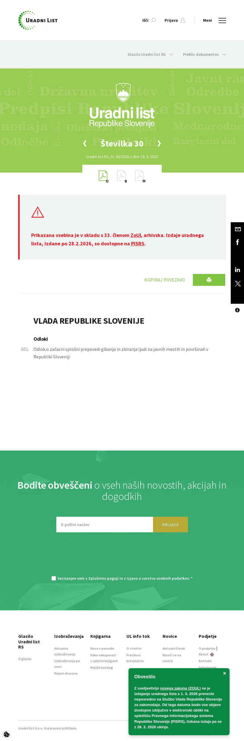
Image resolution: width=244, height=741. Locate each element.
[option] (122, 143)
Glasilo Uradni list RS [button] (150, 54)
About (206, 654)
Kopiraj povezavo (164, 280)
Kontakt (205, 661)
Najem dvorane (66, 673)
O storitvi (133, 648)
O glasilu (24, 659)
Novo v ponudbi (102, 648)
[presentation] (122, 557)
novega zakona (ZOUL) (180, 688)
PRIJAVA (170, 524)
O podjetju (207, 648)
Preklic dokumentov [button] (204, 54)
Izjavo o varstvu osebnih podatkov (158, 578)
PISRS (137, 243)
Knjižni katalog (101, 667)
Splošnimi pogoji (103, 578)
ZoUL (136, 235)
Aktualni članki (174, 648)
